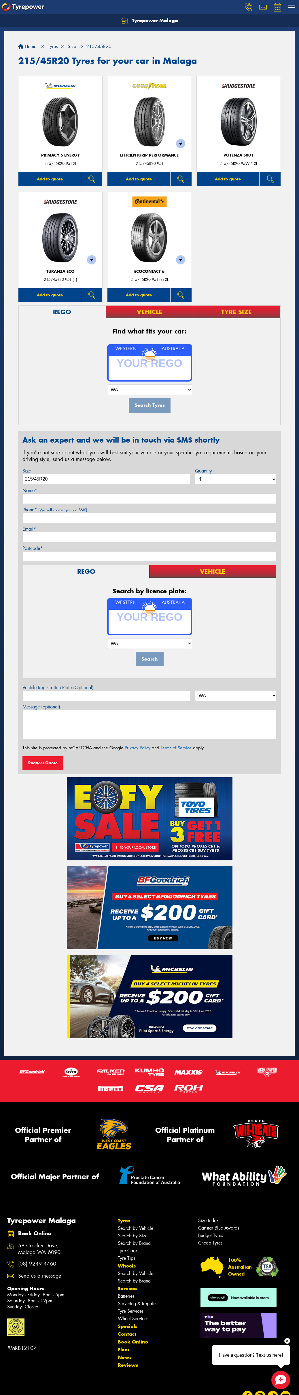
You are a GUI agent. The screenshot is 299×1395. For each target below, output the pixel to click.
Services (127, 1288)
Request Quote (43, 762)
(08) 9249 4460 (37, 1264)
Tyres (124, 1220)
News (125, 1357)
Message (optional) (41, 707)
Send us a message (39, 1276)
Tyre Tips (126, 1258)
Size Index (208, 1220)
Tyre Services (130, 1311)
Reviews (128, 1365)
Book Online (133, 1342)
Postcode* (32, 548)
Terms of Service (176, 748)
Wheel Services (133, 1319)
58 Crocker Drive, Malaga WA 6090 (39, 1249)
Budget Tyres (210, 1235)
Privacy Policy (137, 748)
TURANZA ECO (60, 271)
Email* (29, 529)
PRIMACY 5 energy (60, 155)
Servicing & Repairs (137, 1304)
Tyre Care (127, 1251)
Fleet (123, 1349)
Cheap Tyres (210, 1243)
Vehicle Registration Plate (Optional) (58, 688)
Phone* (54, 510)
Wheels (127, 1266)
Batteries (126, 1296)
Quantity (203, 471)
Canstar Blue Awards (218, 1228)
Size (26, 471)
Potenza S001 (238, 155)
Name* (29, 490)
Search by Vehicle (135, 1228)
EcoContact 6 (149, 271)
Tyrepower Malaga (149, 20)
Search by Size (132, 1236)
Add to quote (50, 179)
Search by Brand (134, 1243)
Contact (127, 1334)
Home (27, 46)
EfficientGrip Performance (149, 155)
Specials (127, 1326)
